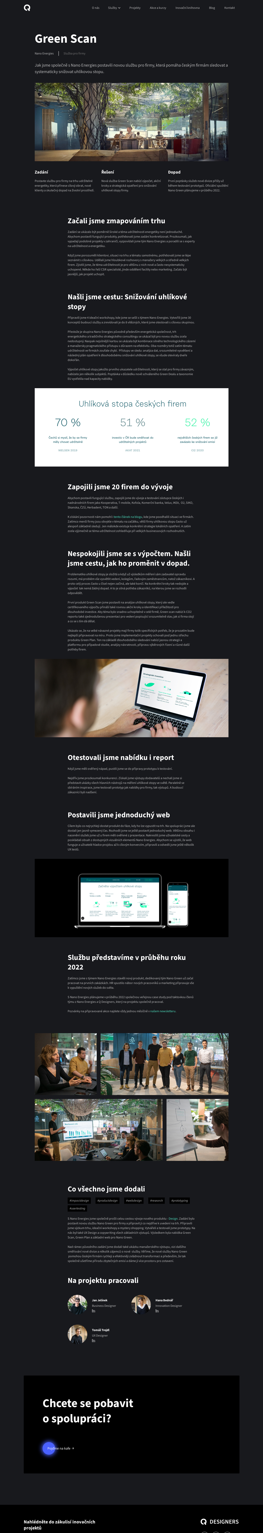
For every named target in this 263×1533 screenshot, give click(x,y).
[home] (29, 8)
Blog (212, 8)
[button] (114, 8)
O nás (95, 8)
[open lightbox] (66, 1064)
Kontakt (229, 8)
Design (173, 1218)
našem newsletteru (163, 1011)
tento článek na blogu (128, 517)
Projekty (134, 8)
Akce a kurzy (158, 8)
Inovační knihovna (188, 8)
